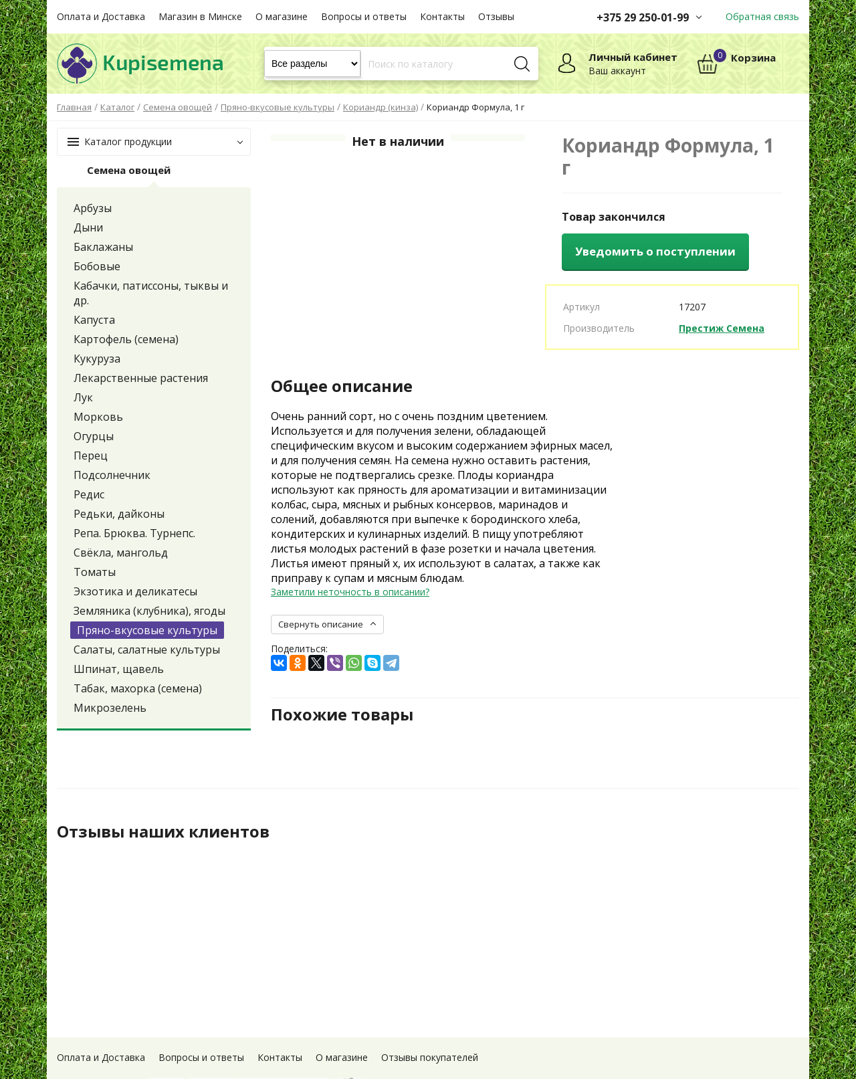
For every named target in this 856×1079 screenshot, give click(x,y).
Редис (89, 494)
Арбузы (93, 208)
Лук (83, 397)
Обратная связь (762, 16)
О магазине (281, 16)
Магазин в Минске (200, 16)
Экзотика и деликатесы (135, 591)
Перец (91, 455)
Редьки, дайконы (119, 513)
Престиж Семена (721, 328)
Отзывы (496, 16)
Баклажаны (103, 246)
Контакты (442, 16)
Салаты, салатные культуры (147, 649)
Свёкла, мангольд (121, 552)
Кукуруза (97, 358)
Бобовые (97, 266)
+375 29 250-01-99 (643, 17)
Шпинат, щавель (119, 669)
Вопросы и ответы (364, 16)
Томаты (95, 572)
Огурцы (94, 436)
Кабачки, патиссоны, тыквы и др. (151, 293)
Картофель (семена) (126, 339)
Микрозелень (110, 707)
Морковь (98, 416)
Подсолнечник (112, 475)
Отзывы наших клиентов (163, 831)
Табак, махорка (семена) (138, 688)
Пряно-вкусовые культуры (147, 630)
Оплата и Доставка (101, 16)
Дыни (88, 227)
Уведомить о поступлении (655, 251)
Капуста (94, 319)
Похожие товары (342, 714)
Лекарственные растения (141, 378)
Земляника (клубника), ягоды (149, 610)
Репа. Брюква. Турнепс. (134, 533)
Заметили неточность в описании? (350, 591)
